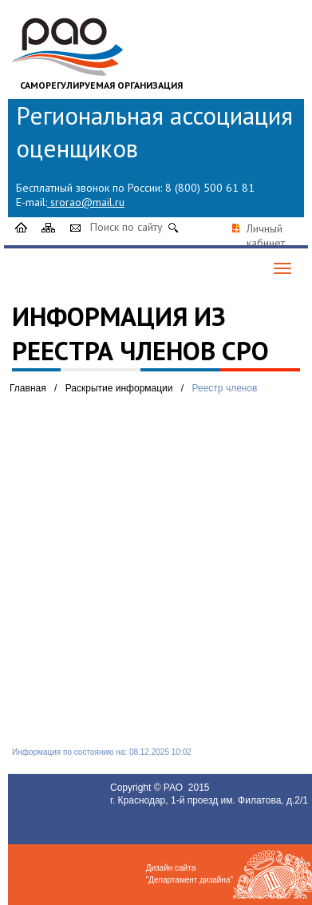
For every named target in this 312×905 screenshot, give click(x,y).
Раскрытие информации (119, 388)
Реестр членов (225, 388)
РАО (175, 787)
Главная (28, 388)
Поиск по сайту (126, 227)
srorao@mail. (82, 202)
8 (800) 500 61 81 (210, 188)
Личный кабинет (266, 235)
